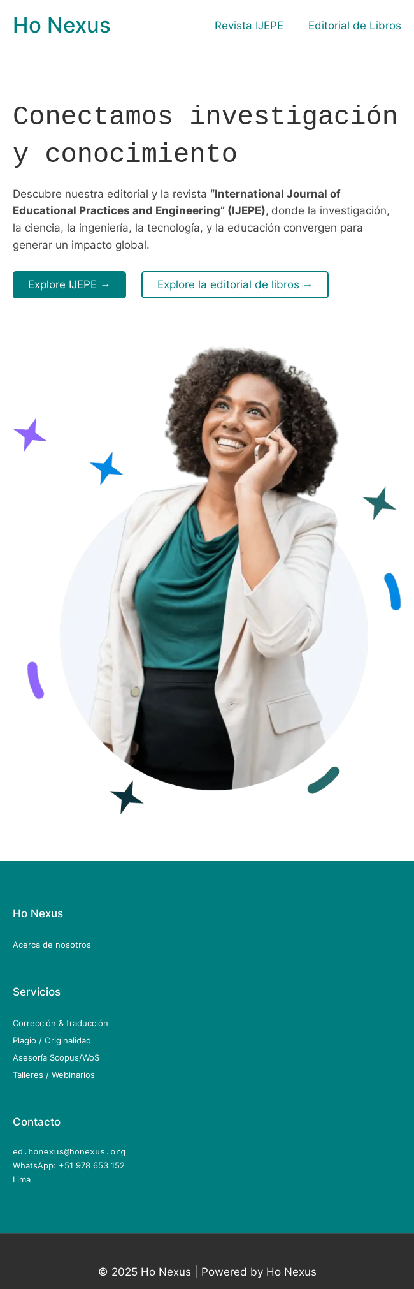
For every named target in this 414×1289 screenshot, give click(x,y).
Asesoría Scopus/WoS (56, 1054)
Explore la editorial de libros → (235, 280)
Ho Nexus (62, 25)
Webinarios (73, 1071)
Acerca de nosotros (52, 941)
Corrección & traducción (60, 1019)
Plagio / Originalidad (52, 1036)
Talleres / (32, 1071)
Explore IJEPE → (69, 280)
